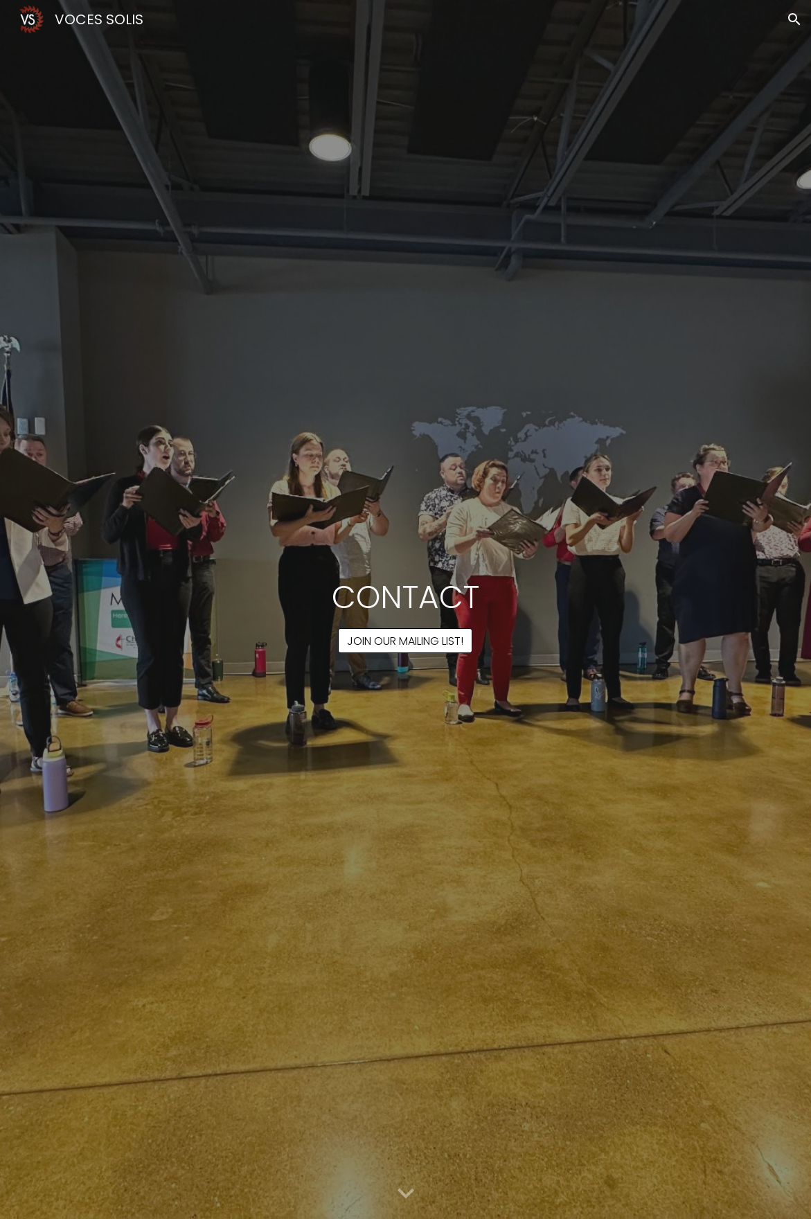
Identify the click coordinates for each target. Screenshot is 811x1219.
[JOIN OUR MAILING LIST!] (405, 641)
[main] (406, 597)
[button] (794, 19)
